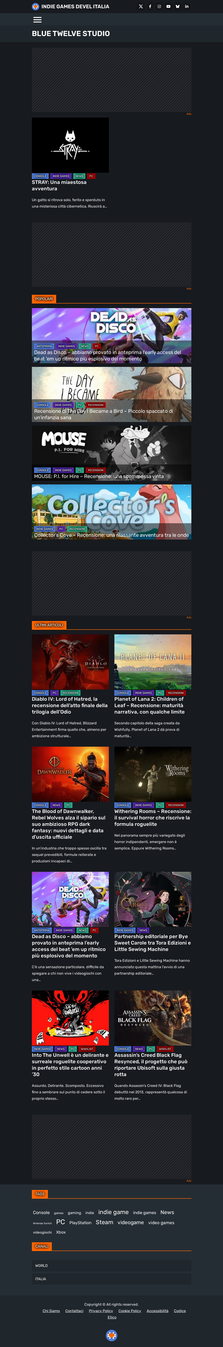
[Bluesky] (177, 6)
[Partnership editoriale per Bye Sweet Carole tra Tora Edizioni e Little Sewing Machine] (152, 899)
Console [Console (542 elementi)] (41, 1212)
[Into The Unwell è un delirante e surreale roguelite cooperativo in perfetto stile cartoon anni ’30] (70, 1018)
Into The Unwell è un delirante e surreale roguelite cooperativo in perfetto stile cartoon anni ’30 (70, 1064)
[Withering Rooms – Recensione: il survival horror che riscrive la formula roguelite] (152, 774)
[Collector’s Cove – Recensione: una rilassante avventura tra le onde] (111, 512)
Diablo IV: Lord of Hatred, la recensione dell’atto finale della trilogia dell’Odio (70, 705)
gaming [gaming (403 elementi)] (74, 1213)
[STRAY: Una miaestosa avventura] (70, 145)
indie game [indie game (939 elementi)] (113, 1212)
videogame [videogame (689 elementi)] (131, 1222)
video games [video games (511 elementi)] (161, 1222)
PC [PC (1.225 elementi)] (60, 1222)
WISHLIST (87, 1049)
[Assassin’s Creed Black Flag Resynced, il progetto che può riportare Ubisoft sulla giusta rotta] (152, 1018)
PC (91, 176)
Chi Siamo (51, 1311)
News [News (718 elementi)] (167, 1212)
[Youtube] (168, 6)
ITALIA (40, 1279)
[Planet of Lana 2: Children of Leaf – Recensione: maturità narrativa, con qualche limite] (152, 661)
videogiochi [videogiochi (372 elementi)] (42, 1232)
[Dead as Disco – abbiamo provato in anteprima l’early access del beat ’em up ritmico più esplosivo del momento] (111, 335)
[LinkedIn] (186, 6)
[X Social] (141, 6)
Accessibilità (157, 1311)
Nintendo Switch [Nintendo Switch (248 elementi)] (42, 1223)
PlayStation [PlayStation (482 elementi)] (80, 1222)
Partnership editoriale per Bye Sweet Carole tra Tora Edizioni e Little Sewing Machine (152, 942)
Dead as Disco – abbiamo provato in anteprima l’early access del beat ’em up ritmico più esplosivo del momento (107, 355)
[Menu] (37, 19)
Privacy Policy (101, 1311)
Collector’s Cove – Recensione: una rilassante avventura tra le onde (111, 535)
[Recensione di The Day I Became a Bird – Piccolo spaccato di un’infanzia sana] (111, 394)
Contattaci (74, 1311)
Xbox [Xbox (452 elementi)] (61, 1232)
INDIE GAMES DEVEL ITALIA (75, 6)
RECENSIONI (95, 405)
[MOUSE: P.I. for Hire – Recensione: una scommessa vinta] (111, 453)
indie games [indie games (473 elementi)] (144, 1212)
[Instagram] (159, 6)
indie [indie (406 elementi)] (89, 1213)
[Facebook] (150, 6)
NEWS (79, 176)
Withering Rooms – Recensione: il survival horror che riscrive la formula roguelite (152, 817)
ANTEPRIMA (44, 346)
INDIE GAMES (61, 176)
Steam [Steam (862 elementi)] (104, 1222)
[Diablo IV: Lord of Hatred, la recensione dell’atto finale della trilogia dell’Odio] (70, 661)
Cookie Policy (129, 1311)
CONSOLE (40, 176)
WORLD (41, 1265)
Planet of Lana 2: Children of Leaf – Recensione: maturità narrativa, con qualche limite (149, 705)
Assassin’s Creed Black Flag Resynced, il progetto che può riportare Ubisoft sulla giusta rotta (150, 1064)
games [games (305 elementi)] (58, 1213)
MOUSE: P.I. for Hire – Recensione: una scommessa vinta (99, 476)
